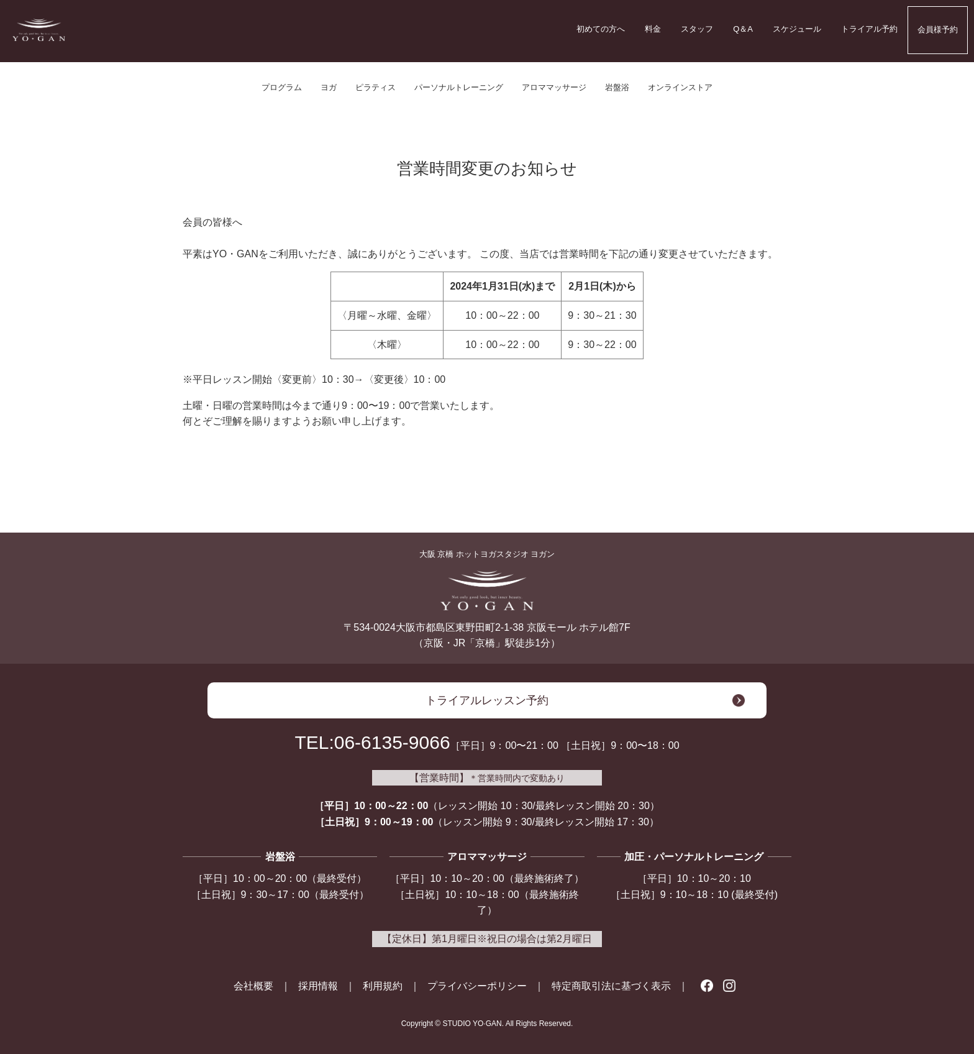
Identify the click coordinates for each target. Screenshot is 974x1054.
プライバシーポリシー (477, 986)
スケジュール (797, 29)
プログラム (282, 87)
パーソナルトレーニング (458, 87)
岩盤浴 (617, 87)
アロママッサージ (554, 87)
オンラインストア (680, 87)
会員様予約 (937, 29)
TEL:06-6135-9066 (372, 742)
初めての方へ (600, 29)
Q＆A (743, 29)
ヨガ (329, 87)
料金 (653, 29)
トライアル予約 (869, 29)
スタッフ (697, 29)
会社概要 (253, 986)
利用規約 (383, 986)
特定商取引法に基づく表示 (611, 986)
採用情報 (318, 986)
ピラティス (375, 87)
